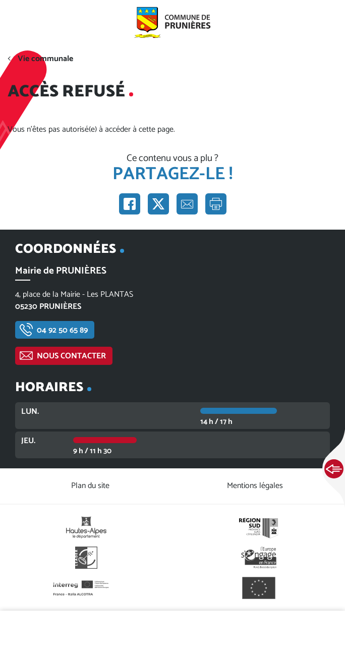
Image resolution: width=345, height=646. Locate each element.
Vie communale (45, 59)
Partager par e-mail (187, 203)
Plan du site (90, 486)
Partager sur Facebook (129, 203)
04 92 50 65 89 (62, 330)
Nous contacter (71, 356)
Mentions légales (255, 486)
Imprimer (215, 203)
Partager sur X (158, 203)
